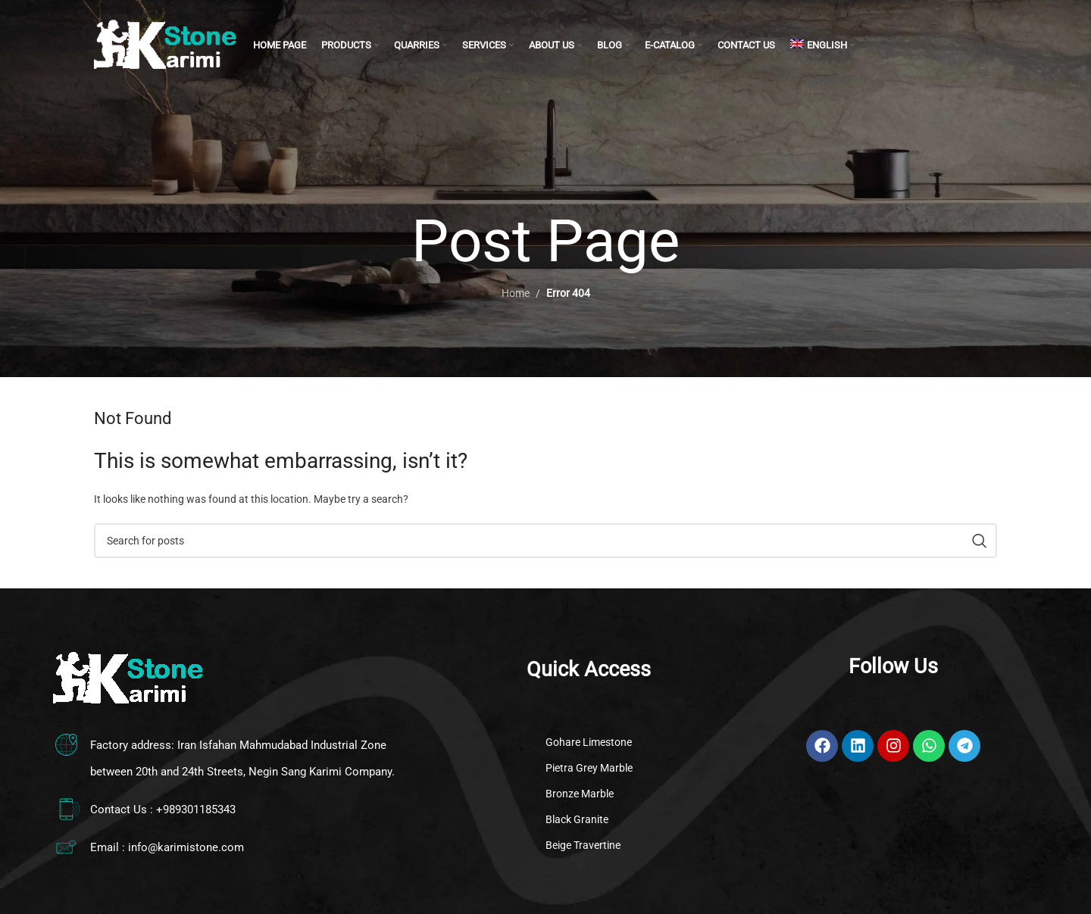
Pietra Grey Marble (589, 768)
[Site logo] (166, 45)
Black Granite (577, 819)
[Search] (545, 540)
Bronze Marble (580, 794)
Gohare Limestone (589, 742)
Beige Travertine (583, 845)
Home (516, 293)
